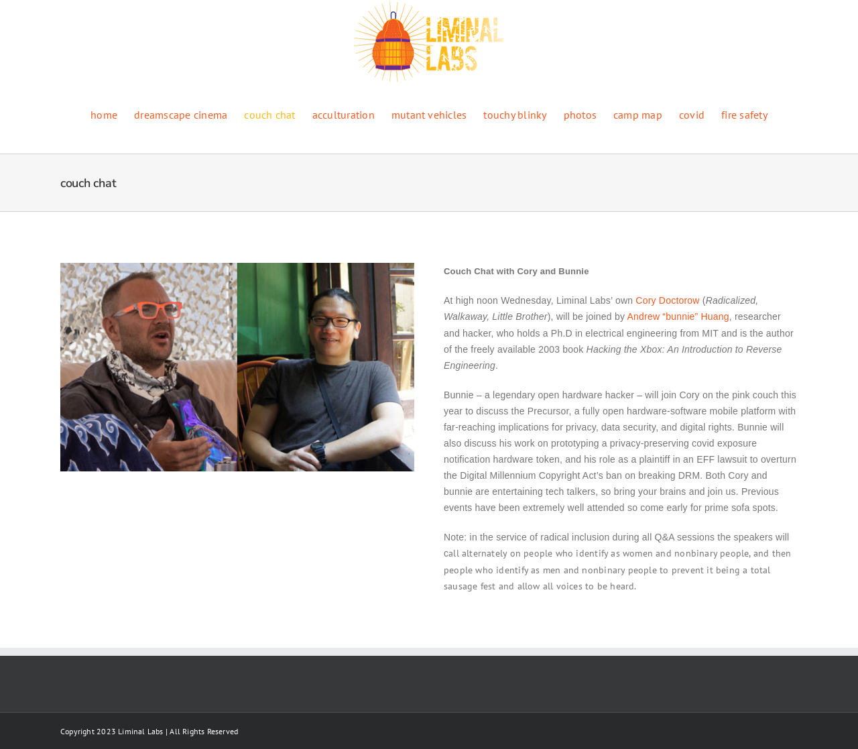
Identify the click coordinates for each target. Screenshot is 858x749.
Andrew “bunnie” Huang (678, 316)
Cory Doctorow (667, 300)
